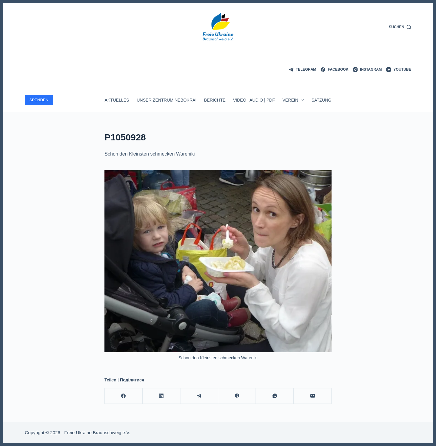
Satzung (322, 100)
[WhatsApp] (275, 396)
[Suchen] (400, 27)
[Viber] (237, 396)
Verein (294, 100)
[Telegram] (302, 70)
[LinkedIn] (161, 396)
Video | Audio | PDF (254, 100)
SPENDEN (38, 100)
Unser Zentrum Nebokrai (167, 100)
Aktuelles (116, 100)
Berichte (215, 100)
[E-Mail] (313, 396)
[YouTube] (398, 70)
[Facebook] (334, 70)
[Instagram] (367, 70)
